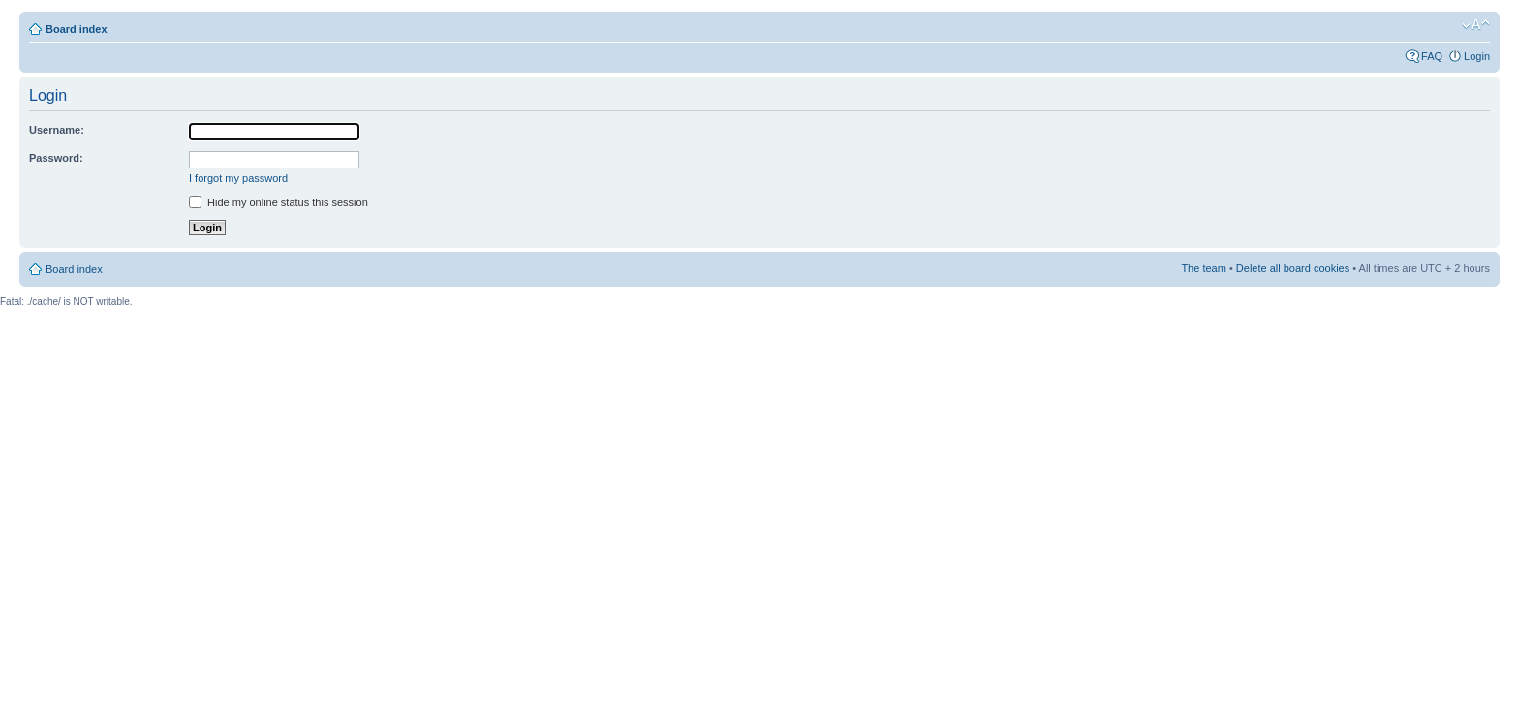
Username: (56, 130)
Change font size (1476, 25)
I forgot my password (238, 178)
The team (1203, 268)
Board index (77, 29)
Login (1477, 56)
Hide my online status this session (278, 202)
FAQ (1431, 56)
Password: (56, 158)
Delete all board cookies (1292, 268)
